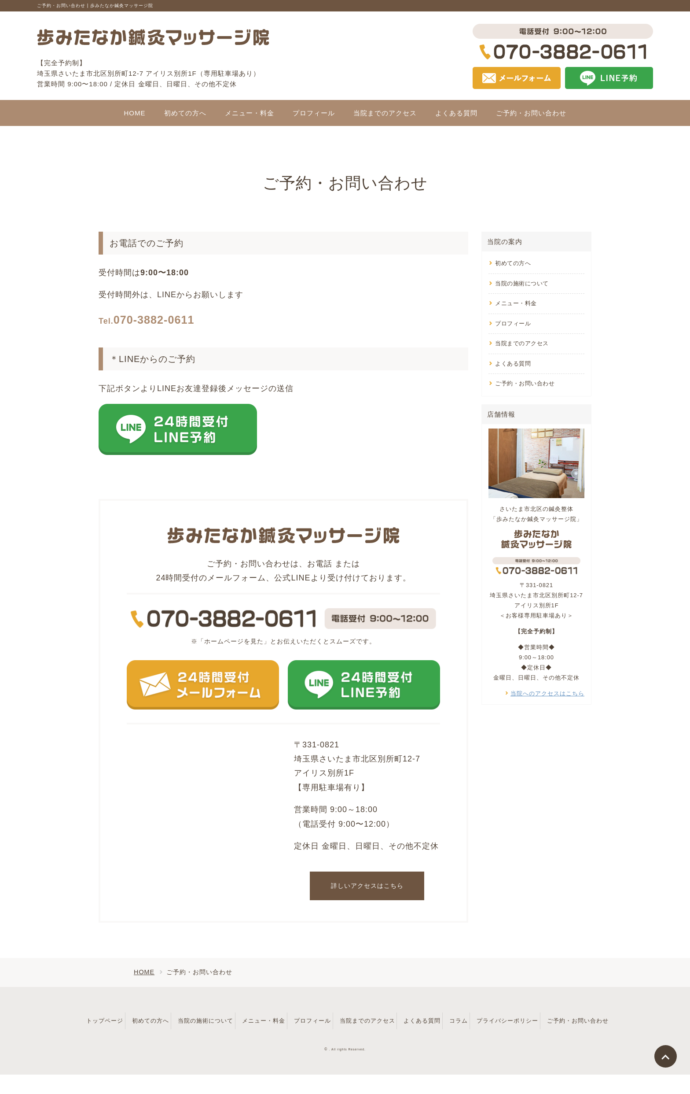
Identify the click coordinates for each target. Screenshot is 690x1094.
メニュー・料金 (516, 303)
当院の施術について (522, 283)
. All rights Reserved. (347, 1068)
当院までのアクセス (522, 343)
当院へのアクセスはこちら (547, 693)
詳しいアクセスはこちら (367, 885)
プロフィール (513, 323)
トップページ (105, 1019)
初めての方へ (513, 263)
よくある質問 (513, 363)
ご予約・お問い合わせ (524, 383)
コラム (515, 1019)
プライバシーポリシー (571, 1019)
